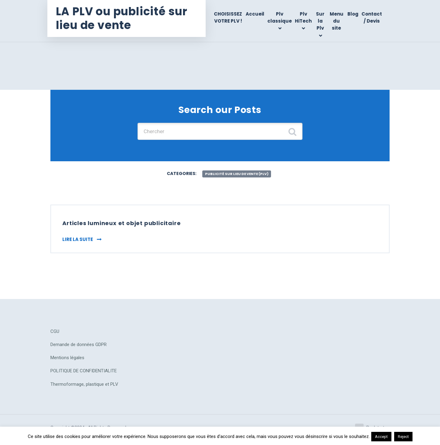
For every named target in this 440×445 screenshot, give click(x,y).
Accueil (256, 14)
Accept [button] (381, 436)
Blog (352, 14)
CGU (54, 334)
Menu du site (337, 21)
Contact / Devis (371, 17)
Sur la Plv (321, 21)
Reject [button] (403, 436)
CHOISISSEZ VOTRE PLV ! (230, 17)
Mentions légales (67, 360)
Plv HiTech (304, 17)
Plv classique (281, 17)
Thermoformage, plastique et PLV (84, 387)
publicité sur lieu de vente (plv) (236, 175)
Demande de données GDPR (78, 347)
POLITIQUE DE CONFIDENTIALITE (83, 374)
